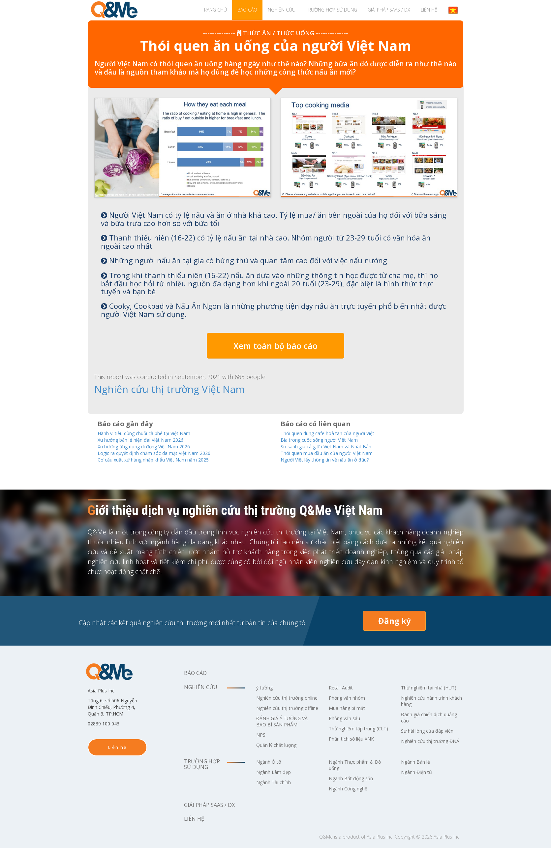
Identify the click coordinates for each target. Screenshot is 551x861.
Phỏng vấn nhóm (350, 698)
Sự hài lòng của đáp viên (431, 737)
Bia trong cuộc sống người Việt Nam (327, 439)
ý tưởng (266, 687)
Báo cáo (247, 10)
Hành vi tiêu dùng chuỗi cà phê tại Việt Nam (155, 432)
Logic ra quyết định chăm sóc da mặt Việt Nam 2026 (165, 453)
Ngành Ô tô (270, 774)
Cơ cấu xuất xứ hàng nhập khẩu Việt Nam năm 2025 (165, 459)
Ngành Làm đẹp (276, 784)
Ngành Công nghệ (352, 801)
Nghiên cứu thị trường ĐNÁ (429, 750)
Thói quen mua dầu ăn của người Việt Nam (337, 453)
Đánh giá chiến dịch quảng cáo (425, 724)
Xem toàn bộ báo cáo (275, 345)
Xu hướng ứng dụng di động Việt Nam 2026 (154, 446)
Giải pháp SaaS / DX (389, 10)
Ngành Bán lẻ (418, 774)
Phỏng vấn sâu (347, 718)
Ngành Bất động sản (355, 791)
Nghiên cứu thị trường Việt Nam (146, 389)
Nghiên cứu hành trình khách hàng (429, 707)
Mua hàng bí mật (350, 708)
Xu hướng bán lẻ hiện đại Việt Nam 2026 (150, 439)
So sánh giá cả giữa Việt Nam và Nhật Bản (334, 446)
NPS (261, 747)
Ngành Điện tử (419, 784)
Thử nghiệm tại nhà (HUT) (425, 691)
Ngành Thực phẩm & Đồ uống (359, 777)
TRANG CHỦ (214, 10)
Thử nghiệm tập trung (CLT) (356, 732)
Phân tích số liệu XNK (355, 745)
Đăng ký (394, 621)
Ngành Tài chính (276, 795)
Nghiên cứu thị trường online (284, 701)
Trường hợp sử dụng (331, 10)
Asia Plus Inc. (380, 849)
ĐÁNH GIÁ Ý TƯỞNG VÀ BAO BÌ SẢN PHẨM (285, 734)
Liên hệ (429, 10)
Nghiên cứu (281, 10)
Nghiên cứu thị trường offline (284, 717)
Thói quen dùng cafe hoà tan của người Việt (337, 432)
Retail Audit (343, 687)
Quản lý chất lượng (279, 757)
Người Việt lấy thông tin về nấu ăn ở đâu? (333, 459)
